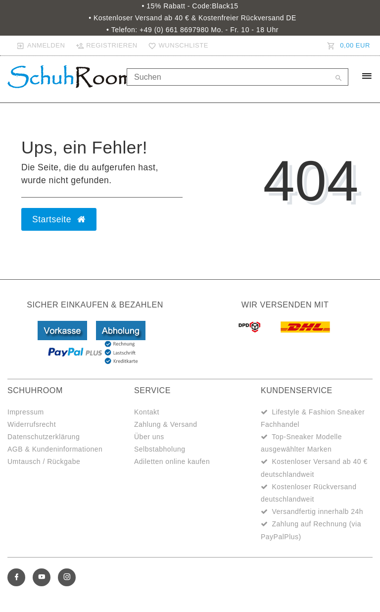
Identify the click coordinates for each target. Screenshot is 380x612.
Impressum (25, 412)
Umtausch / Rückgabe (43, 461)
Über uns (149, 437)
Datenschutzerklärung (43, 437)
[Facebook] (16, 577)
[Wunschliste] (176, 45)
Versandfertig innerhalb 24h (317, 511)
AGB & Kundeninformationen (54, 449)
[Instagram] (67, 577)
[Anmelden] (40, 45)
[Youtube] (41, 577)
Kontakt (146, 412)
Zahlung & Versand (165, 424)
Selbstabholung (160, 449)
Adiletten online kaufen (172, 461)
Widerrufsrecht (31, 424)
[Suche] (338, 79)
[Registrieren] (106, 45)
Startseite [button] (59, 219)
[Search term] (237, 77)
